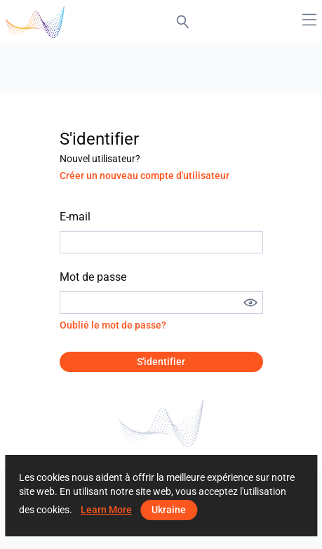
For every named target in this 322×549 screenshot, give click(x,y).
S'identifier (161, 361)
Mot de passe (93, 277)
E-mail (75, 216)
